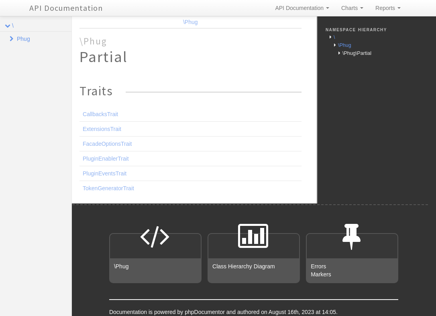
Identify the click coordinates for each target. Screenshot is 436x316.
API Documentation (66, 8)
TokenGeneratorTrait (108, 188)
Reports (388, 8)
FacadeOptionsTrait (107, 144)
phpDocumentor (205, 312)
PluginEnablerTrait (106, 158)
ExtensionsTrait (102, 129)
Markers (321, 274)
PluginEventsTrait (104, 173)
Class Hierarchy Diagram (243, 266)
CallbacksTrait (100, 114)
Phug (23, 39)
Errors (318, 266)
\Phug (190, 22)
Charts (352, 8)
